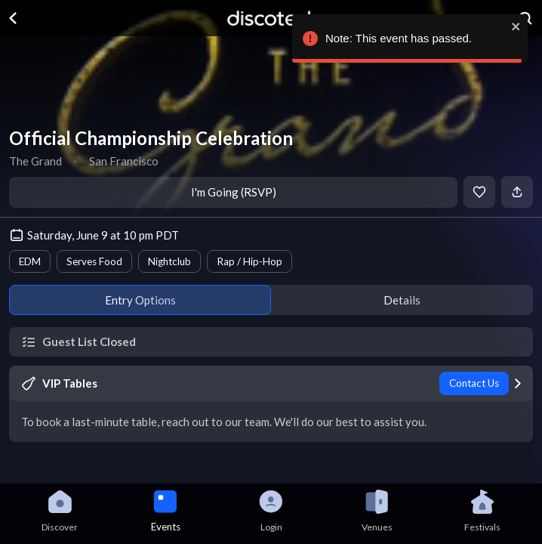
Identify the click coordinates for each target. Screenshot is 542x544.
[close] (513, 26)
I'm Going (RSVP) (233, 192)
